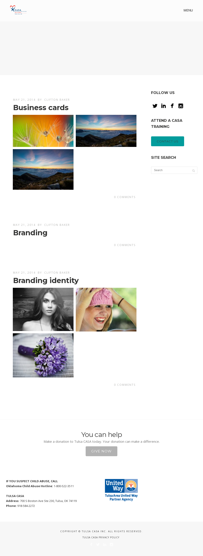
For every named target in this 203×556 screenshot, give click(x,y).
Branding (30, 232)
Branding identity (46, 280)
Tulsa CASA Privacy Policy (101, 537)
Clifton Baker (57, 100)
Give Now (101, 451)
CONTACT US (167, 141)
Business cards (41, 107)
